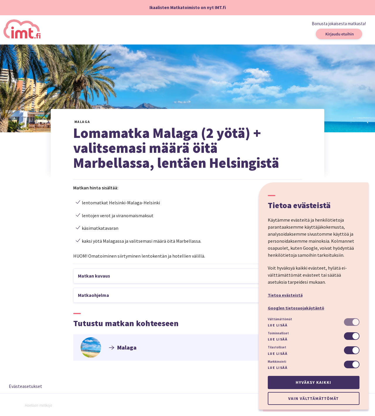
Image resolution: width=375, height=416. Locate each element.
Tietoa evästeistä (285, 295)
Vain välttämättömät (313, 398)
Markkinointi (277, 361)
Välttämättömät (280, 319)
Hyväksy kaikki (313, 382)
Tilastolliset (277, 347)
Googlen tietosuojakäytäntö (296, 308)
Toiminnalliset (278, 333)
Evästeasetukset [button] (25, 386)
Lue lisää (278, 325)
